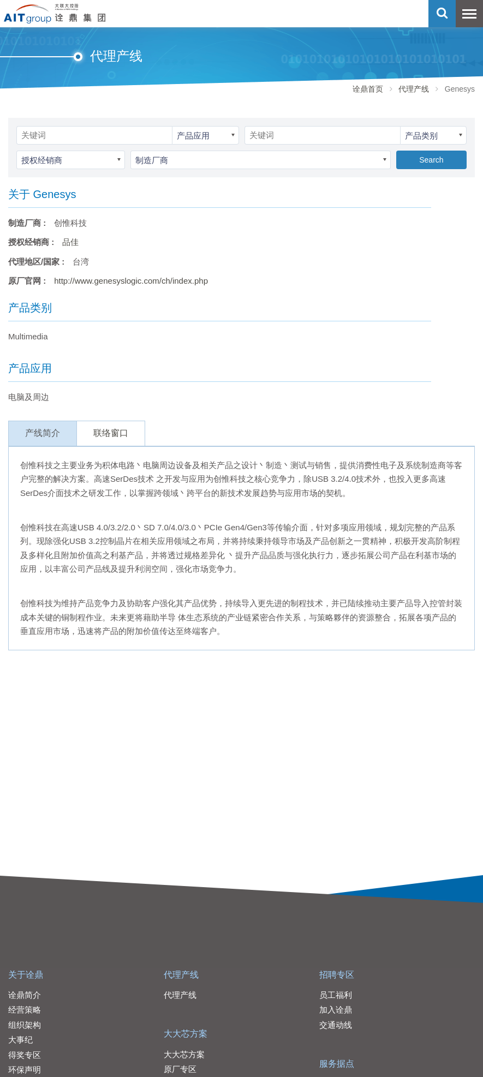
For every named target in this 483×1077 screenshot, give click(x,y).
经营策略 (24, 1009)
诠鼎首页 (368, 89)
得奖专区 (24, 1055)
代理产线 (413, 89)
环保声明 (24, 1069)
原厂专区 (180, 1069)
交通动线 (335, 1025)
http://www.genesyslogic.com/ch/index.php (131, 280)
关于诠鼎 (25, 974)
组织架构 (24, 1025)
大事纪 (20, 1039)
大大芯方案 (185, 1033)
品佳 (70, 242)
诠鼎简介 (24, 995)
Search (431, 159)
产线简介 (42, 433)
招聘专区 (336, 974)
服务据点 (336, 1063)
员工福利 (335, 995)
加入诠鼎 (335, 1009)
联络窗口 (110, 433)
